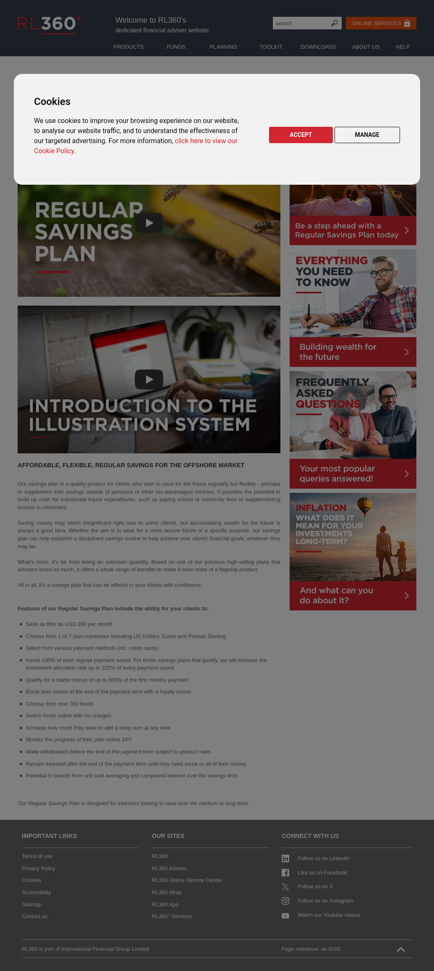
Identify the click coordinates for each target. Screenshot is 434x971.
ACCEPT (301, 134)
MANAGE (367, 134)
